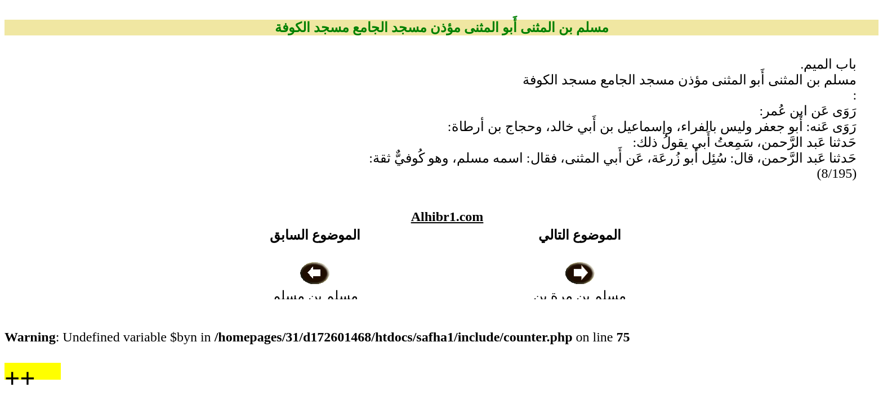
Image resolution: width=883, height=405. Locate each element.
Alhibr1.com (447, 216)
